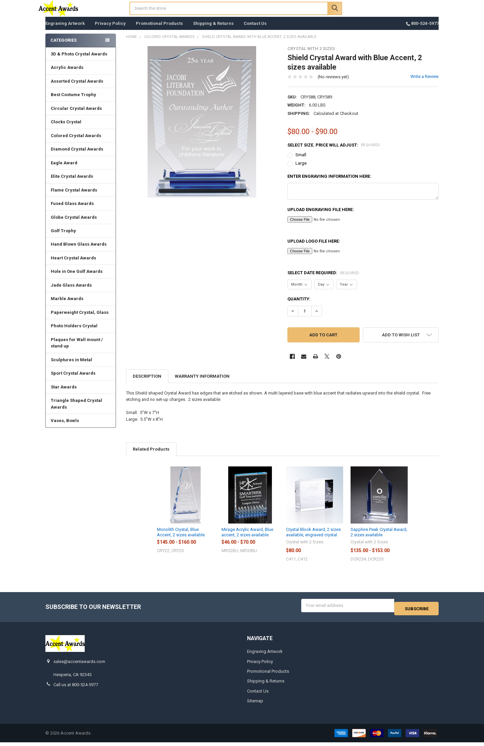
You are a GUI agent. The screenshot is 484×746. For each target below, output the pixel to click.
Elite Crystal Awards (72, 182)
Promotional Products (159, 30)
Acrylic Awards (67, 74)
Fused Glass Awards (72, 210)
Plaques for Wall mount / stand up (77, 350)
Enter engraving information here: (329, 182)
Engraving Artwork (65, 30)
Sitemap (255, 704)
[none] (202, 128)
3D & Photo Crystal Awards (79, 60)
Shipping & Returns (213, 30)
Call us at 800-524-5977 (75, 688)
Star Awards (64, 393)
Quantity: (299, 305)
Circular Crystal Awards (76, 115)
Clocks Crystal (66, 128)
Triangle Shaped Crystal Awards (76, 410)
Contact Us (255, 30)
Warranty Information (202, 382)
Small (300, 161)
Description (147, 382)
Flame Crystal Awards (74, 196)
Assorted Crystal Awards (77, 87)
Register (401, 14)
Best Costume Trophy (73, 101)
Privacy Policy (110, 30)
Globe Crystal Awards (74, 223)
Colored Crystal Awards (76, 142)
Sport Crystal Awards (73, 379)
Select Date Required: (323, 279)
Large (301, 169)
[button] (401, 341)
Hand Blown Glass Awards (79, 250)
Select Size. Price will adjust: (333, 151)
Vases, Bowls (65, 427)
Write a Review (424, 83)
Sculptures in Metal (71, 366)
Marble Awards (67, 305)
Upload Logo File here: (313, 247)
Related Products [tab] (151, 455)
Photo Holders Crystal (74, 332)
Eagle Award (64, 169)
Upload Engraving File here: (320, 215)
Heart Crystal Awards (73, 264)
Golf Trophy (63, 237)
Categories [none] (63, 46)
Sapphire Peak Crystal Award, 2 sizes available (379, 539)
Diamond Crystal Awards (77, 155)
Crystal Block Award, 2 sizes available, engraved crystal (313, 539)
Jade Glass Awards (71, 291)
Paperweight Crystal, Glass (80, 319)
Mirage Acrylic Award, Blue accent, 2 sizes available (247, 539)
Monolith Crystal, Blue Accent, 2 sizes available (181, 539)
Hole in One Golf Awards (77, 278)
